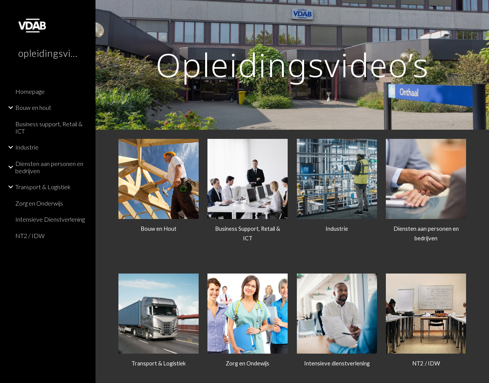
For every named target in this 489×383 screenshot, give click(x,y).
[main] (292, 64)
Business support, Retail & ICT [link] (49, 127)
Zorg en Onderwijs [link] (39, 203)
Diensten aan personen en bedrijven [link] (49, 167)
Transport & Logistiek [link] (43, 186)
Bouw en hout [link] (33, 107)
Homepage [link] (30, 91)
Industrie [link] (27, 147)
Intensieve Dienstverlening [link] (50, 219)
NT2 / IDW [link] (30, 235)
